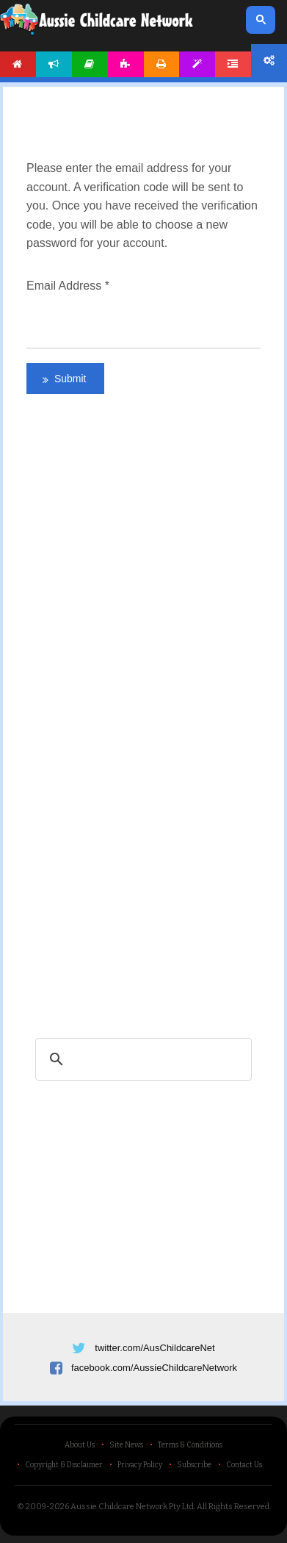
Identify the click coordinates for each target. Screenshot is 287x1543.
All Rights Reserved (233, 1506)
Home (18, 64)
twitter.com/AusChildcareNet (154, 1347)
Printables (162, 64)
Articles (90, 64)
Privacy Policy (139, 1465)
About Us (80, 1445)
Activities (126, 64)
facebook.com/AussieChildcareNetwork (154, 1367)
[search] (141, 1059)
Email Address (67, 285)
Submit (68, 378)
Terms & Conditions (190, 1445)
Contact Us (244, 1465)
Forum (233, 64)
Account (269, 60)
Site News (126, 1445)
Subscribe (194, 1465)
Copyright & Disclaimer (64, 1465)
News (54, 64)
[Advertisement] (143, 110)
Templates (197, 64)
